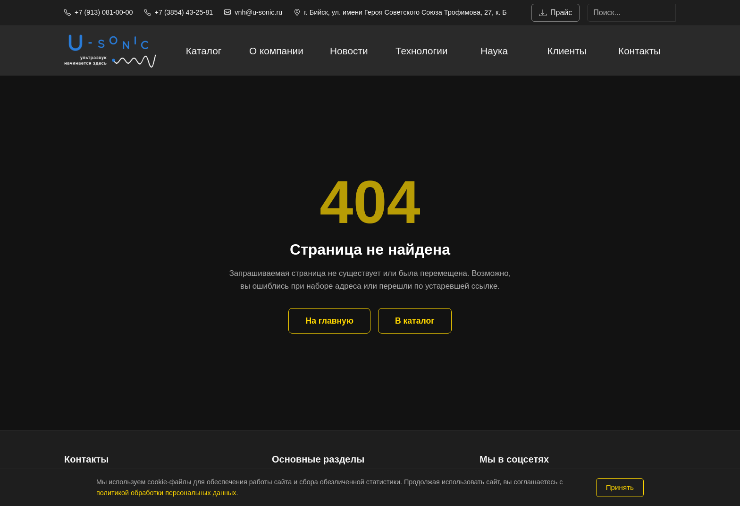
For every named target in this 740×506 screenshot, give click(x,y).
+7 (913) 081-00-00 (98, 12)
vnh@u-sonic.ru (253, 12)
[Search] (631, 13)
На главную (329, 321)
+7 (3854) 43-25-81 (178, 12)
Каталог (204, 50)
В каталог (415, 321)
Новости (349, 50)
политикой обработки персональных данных (166, 493)
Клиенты (566, 50)
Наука (494, 50)
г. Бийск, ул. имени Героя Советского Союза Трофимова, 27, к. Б (400, 12)
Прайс (555, 13)
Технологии (421, 50)
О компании (276, 50)
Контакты (639, 50)
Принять (620, 487)
